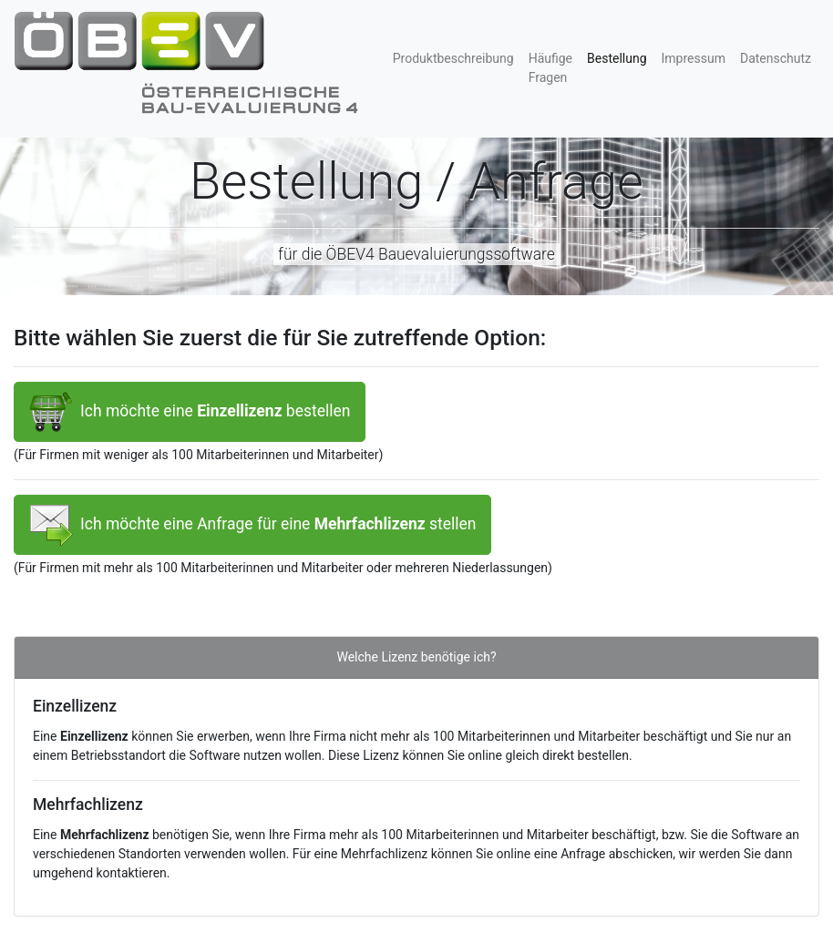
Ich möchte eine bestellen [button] (189, 412)
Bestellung (620, 57)
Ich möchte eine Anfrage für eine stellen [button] (252, 525)
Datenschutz (775, 58)
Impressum (693, 58)
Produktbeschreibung (453, 58)
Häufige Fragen (550, 68)
